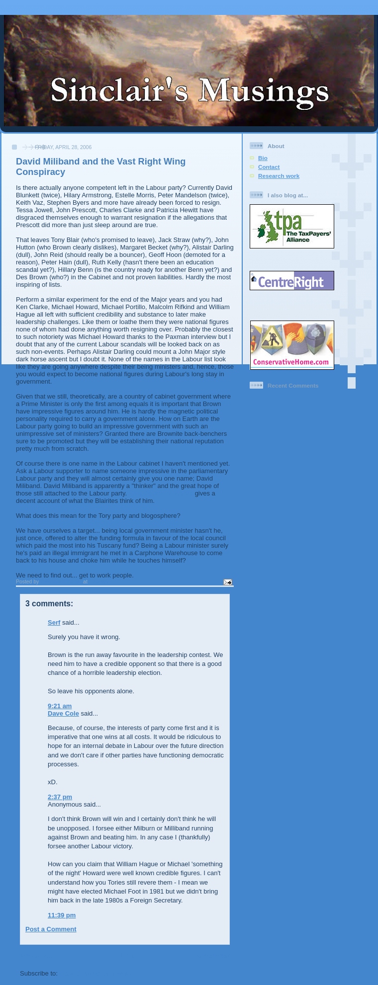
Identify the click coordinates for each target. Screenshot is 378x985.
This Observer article (162, 493)
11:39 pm (62, 915)
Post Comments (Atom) (95, 973)
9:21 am (60, 706)
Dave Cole (63, 713)
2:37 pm (60, 797)
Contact (269, 167)
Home (126, 955)
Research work (278, 175)
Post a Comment (51, 929)
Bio (263, 158)
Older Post (213, 955)
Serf (54, 622)
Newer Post (37, 955)
